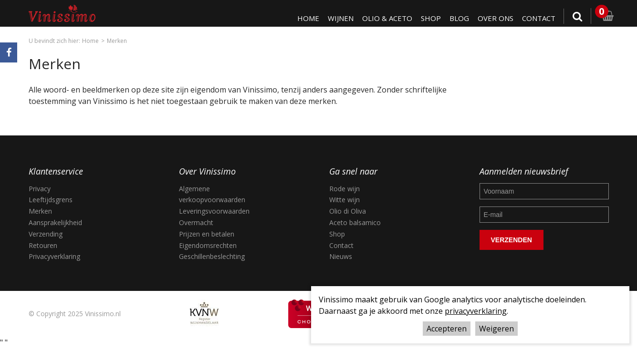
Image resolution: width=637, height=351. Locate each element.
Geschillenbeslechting (212, 256)
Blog (457, 18)
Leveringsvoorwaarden (214, 211)
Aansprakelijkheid (55, 222)
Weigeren (496, 328)
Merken (117, 41)
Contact (538, 18)
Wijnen (337, 18)
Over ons (494, 18)
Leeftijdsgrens (51, 199)
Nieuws (340, 256)
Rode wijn (344, 188)
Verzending (46, 233)
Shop (428, 18)
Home (304, 18)
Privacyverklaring (54, 256)
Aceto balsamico (355, 222)
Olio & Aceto (384, 18)
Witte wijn (344, 199)
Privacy (40, 188)
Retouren (43, 245)
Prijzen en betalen (206, 233)
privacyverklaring (476, 311)
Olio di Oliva (347, 211)
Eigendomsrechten (208, 245)
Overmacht (196, 222)
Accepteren (447, 328)
